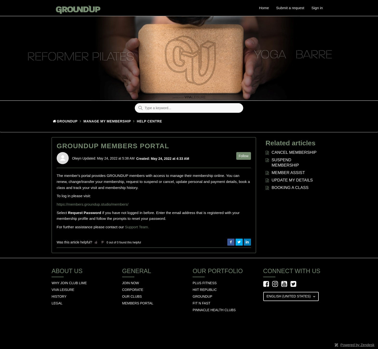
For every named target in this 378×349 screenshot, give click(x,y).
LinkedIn (247, 242)
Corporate (132, 290)
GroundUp (67, 121)
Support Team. (137, 227)
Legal (57, 303)
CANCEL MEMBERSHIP (294, 152)
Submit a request (290, 8)
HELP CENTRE (149, 121)
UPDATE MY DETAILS (292, 180)
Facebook (231, 242)
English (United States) (289, 296)
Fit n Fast (201, 303)
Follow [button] (243, 156)
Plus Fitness (205, 283)
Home (264, 8)
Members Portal (137, 303)
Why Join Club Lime (69, 283)
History (59, 296)
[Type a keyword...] (189, 108)
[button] (96, 242)
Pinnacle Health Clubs (214, 310)
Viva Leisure (63, 290)
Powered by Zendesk (357, 345)
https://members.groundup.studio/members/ (92, 204)
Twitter (239, 242)
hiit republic (205, 290)
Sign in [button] (317, 8)
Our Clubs (132, 296)
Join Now (130, 283)
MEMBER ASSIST (288, 172)
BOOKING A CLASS (290, 187)
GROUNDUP (202, 296)
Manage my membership (107, 121)
